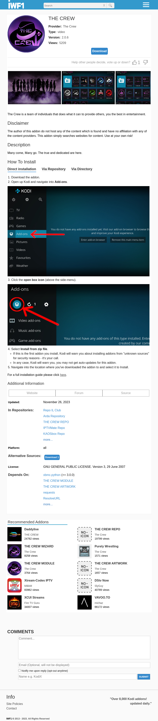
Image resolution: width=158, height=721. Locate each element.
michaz (99, 602)
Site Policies (14, 703)
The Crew (69, 26)
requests (49, 492)
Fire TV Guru (32, 602)
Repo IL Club (52, 410)
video (61, 32)
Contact (11, 708)
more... (48, 439)
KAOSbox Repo (54, 433)
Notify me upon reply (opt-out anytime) (45, 670)
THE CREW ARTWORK (59, 486)
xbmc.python (59, 474)
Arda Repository (54, 416)
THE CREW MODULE (58, 480)
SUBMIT (144, 676)
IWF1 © (10, 718)
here (63, 374)
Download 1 (52, 457)
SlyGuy (99, 585)
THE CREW (31, 534)
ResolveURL (51, 498)
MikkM (28, 585)
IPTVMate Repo (54, 427)
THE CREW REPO (56, 422)
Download (99, 51)
